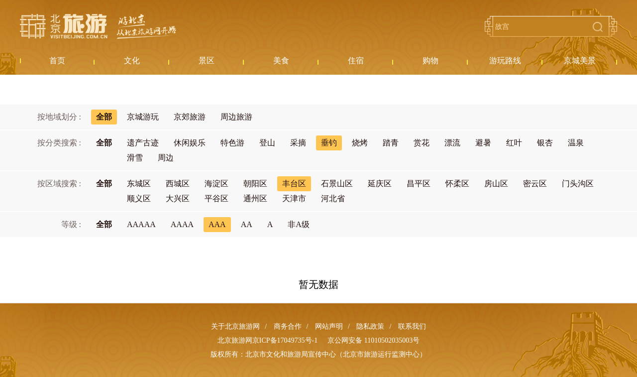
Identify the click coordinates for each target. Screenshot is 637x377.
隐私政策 (370, 326)
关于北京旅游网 (235, 326)
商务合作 (288, 326)
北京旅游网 (98, 26)
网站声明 (329, 326)
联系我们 (412, 326)
